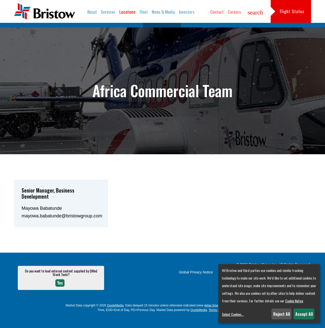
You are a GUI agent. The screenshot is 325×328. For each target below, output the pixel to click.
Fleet (144, 12)
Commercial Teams (162, 30)
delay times (212, 316)
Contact (217, 12)
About (92, 12)
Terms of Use (218, 320)
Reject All (281, 314)
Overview (130, 30)
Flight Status (292, 11)
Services (108, 12)
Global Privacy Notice (196, 283)
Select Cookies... (233, 314)
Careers (234, 12)
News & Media (163, 12)
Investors (186, 12)
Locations (127, 12)
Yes (60, 293)
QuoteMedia (115, 316)
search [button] (255, 12)
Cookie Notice (294, 300)
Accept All (304, 314)
